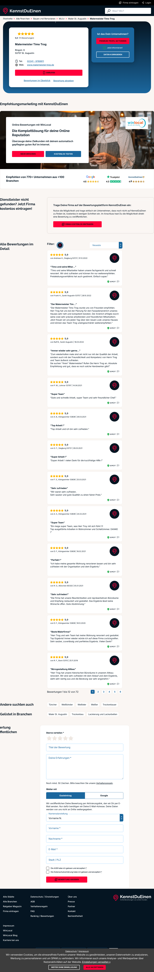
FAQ (33, 911)
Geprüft (113, 281)
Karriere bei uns (11, 940)
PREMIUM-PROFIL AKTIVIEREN (112, 41)
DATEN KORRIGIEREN (113, 54)
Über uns (72, 896)
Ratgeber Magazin (12, 906)
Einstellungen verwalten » (96, 961)
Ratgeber (45, 19)
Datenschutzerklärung (63, 872)
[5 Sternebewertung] (70, 738)
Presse (71, 901)
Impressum (8, 925)
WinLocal (7, 930)
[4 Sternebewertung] (65, 738)
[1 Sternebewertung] (49, 738)
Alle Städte (9, 19)
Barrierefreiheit (75, 916)
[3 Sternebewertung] (60, 738)
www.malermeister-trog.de (40, 64)
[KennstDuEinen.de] (22, 11)
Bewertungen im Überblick (37, 80)
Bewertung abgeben (63, 80)
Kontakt (71, 911)
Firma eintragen (11, 911)
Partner (71, 906)
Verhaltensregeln (104, 783)
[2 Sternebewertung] (54, 738)
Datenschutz (37, 896)
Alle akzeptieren (94, 967)
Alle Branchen (28, 19)
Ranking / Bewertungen (42, 916)
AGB (56, 868)
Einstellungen (52, 896)
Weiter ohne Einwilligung (64, 967)
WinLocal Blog (10, 935)
